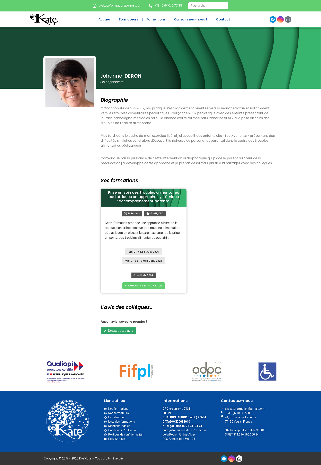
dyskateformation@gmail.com (120, 5)
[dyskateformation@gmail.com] (94, 6)
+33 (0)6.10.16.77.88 (168, 5)
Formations (156, 19)
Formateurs (128, 19)
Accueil (104, 19)
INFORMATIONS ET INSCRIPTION (143, 285)
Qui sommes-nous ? (191, 19)
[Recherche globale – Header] (208, 5)
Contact (223, 19)
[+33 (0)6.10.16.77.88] (150, 6)
